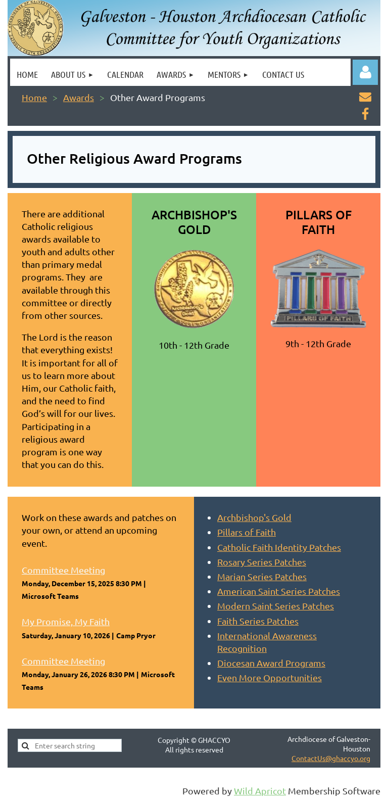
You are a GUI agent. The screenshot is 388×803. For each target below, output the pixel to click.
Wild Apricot (260, 790)
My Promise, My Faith (66, 621)
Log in (365, 72)
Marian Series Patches (262, 576)
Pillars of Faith (246, 532)
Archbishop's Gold (254, 517)
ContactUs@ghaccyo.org (331, 758)
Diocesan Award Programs (271, 662)
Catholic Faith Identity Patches (279, 547)
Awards (78, 97)
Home (34, 97)
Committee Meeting (63, 569)
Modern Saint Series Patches (275, 605)
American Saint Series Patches (278, 591)
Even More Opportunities (269, 677)
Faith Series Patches (258, 621)
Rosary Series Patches (261, 561)
